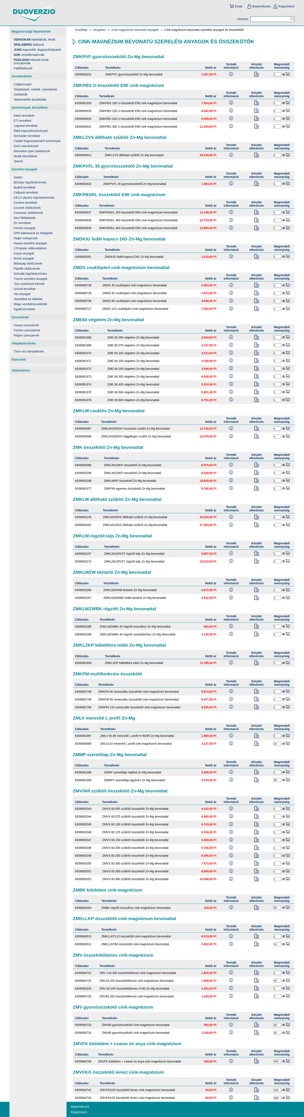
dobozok (29, 44)
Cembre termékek (25, 202)
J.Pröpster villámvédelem (30, 248)
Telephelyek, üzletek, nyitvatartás (35, 89)
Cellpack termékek (26, 192)
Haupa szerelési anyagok (30, 243)
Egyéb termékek (24, 309)
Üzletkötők (20, 94)
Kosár (236, 6)
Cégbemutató (22, 84)
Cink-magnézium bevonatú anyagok (135, 29)
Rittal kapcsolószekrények (31, 130)
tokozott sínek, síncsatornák (31, 61)
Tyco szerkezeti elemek (29, 283)
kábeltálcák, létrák (34, 39)
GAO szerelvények (26, 146)
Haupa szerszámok (26, 325)
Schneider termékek (27, 136)
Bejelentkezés (259, 6)
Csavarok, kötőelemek (28, 212)
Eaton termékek (24, 115)
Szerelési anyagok (24, 169)
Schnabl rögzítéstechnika (30, 273)
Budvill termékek (24, 187)
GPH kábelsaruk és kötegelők (33, 233)
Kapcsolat (19, 359)
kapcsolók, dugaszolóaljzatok (37, 49)
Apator (18, 177)
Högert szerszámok (26, 335)
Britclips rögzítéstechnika (30, 182)
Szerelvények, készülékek (30, 107)
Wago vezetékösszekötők (30, 304)
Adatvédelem (21, 370)
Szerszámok (20, 317)
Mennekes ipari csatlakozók (32, 151)
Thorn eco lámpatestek (29, 351)
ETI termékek (22, 120)
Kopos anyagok (24, 253)
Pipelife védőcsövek (27, 268)
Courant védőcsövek (27, 207)
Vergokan (99, 29)
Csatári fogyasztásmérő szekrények (37, 141)
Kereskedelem (22, 76)
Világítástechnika (24, 343)
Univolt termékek (25, 289)
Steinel (18, 161)
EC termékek (22, 223)
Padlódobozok (23, 68)
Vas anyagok (22, 294)
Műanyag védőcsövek (28, 263)
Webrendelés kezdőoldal (30, 99)
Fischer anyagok (24, 228)
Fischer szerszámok (27, 330)
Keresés (243, 19)
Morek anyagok (24, 258)
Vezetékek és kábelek (28, 299)
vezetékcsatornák (29, 54)
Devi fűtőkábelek (25, 218)
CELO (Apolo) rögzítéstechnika (34, 197)
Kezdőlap (81, 29)
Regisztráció (283, 6)
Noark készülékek (25, 156)
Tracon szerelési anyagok (30, 278)
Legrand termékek (26, 125)
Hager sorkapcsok (26, 238)
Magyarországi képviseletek (31, 31)
